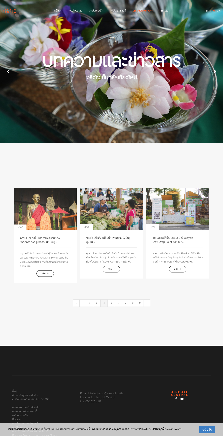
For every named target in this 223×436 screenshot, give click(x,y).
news (20, 250)
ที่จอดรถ (17, 402)
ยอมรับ (207, 429)
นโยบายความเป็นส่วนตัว (25, 390)
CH (210, 6)
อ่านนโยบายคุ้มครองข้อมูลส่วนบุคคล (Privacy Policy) (119, 429)
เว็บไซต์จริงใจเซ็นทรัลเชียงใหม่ (23, 429)
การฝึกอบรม (19, 410)
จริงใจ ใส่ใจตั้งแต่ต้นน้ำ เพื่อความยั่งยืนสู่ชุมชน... (108, 261)
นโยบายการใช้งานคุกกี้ (24, 394)
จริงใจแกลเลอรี (118, 6)
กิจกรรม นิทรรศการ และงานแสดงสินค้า (34, 418)
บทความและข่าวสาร (143, 6)
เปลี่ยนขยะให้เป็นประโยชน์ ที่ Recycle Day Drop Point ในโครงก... (172, 261)
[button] (215, 62)
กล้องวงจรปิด (20, 398)
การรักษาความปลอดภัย (25, 406)
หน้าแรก (58, 6)
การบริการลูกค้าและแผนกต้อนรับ (30, 414)
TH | (205, 6)
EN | (199, 6)
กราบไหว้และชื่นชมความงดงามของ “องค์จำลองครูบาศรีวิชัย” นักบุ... (40, 263)
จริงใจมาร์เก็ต (96, 6)
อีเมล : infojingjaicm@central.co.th (101, 376)
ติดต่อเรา (164, 6)
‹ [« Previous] (76, 298)
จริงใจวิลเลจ (75, 6)
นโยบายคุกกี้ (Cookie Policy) (166, 429)
